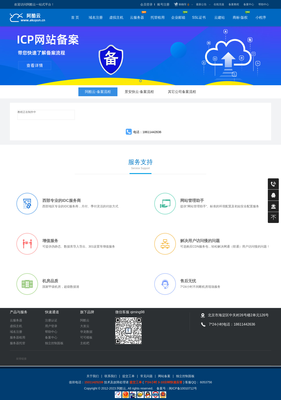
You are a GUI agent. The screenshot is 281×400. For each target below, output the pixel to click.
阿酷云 (84, 320)
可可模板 (86, 337)
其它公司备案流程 (182, 92)
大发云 (84, 326)
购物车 (184, 4)
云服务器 (16, 320)
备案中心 (248, 4)
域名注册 (96, 17)
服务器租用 (17, 337)
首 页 (75, 17)
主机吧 (84, 343)
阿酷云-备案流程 (98, 93)
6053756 (205, 382)
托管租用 (158, 17)
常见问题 (146, 376)
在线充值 (219, 4)
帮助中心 (263, 4)
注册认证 (51, 320)
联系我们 (110, 376)
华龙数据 (86, 331)
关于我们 (92, 376)
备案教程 (234, 4)
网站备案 (164, 376)
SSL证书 (199, 17)
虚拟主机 (116, 17)
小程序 (261, 17)
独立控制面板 (54, 343)
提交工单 (128, 376)
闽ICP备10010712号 (183, 388)
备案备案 (140, 55)
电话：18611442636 (147, 132)
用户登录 (51, 326)
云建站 (219, 17)
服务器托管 (17, 343)
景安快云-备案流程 (139, 92)
